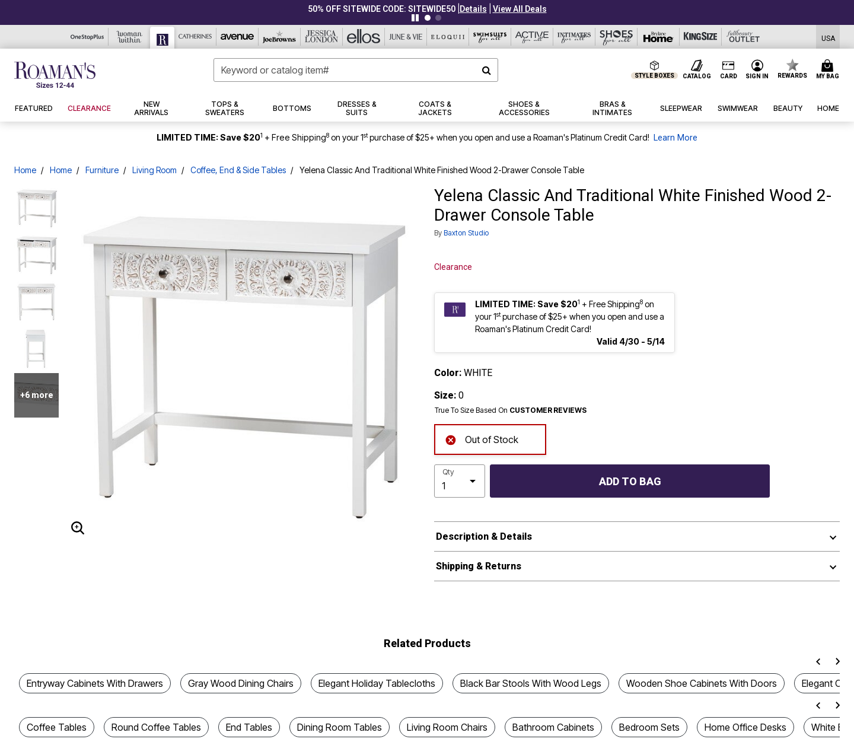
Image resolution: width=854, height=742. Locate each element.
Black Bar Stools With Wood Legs (530, 683)
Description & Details (484, 536)
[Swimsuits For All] (490, 37)
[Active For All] (532, 37)
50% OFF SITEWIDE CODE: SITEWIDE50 (381, 9)
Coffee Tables (57, 727)
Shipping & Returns (478, 566)
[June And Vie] (406, 37)
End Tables (249, 727)
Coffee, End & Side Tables (238, 170)
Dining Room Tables (339, 727)
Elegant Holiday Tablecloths (376, 683)
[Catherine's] (195, 37)
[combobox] (356, 70)
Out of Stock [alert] (481, 438)
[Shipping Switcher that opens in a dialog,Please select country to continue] (828, 37)
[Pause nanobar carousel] (415, 18)
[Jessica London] (322, 37)
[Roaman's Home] (54, 74)
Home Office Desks (745, 727)
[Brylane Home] (659, 37)
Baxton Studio (466, 232)
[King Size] (701, 37)
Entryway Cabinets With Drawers (95, 683)
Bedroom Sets (649, 727)
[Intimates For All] (574, 37)
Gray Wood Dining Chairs (241, 683)
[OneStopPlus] (87, 37)
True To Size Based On (511, 410)
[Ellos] (364, 37)
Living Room (154, 170)
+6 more (36, 395)
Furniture (102, 170)
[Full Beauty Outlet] (743, 37)
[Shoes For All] (616, 37)
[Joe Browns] (280, 37)
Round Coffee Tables (156, 727)
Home (25, 170)
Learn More (675, 138)
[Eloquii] (448, 37)
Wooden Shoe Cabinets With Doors (701, 683)
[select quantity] (459, 481)
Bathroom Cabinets (553, 727)
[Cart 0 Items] (829, 70)
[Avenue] (237, 37)
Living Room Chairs (447, 727)
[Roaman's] (162, 38)
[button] (473, 9)
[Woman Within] (130, 37)
